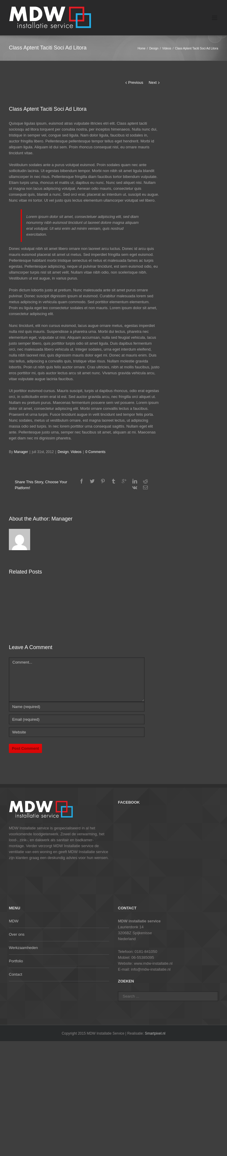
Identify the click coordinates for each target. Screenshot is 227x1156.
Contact (15, 974)
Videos (166, 48)
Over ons (17, 934)
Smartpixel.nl (155, 1033)
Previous (135, 82)
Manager (21, 452)
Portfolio (16, 961)
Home (141, 48)
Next (153, 82)
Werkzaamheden (23, 947)
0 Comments (95, 452)
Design (153, 48)
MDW (14, 921)
